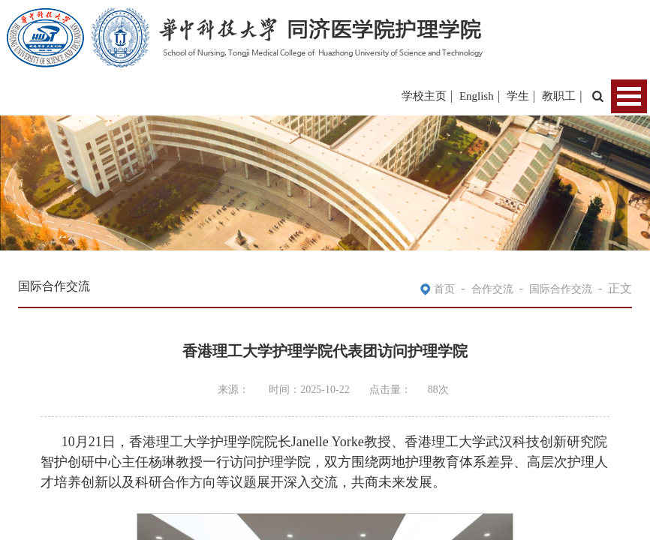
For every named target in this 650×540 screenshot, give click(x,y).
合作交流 (492, 289)
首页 (444, 289)
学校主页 (424, 96)
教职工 (559, 96)
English (476, 96)
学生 (518, 96)
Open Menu (629, 96)
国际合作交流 (560, 289)
